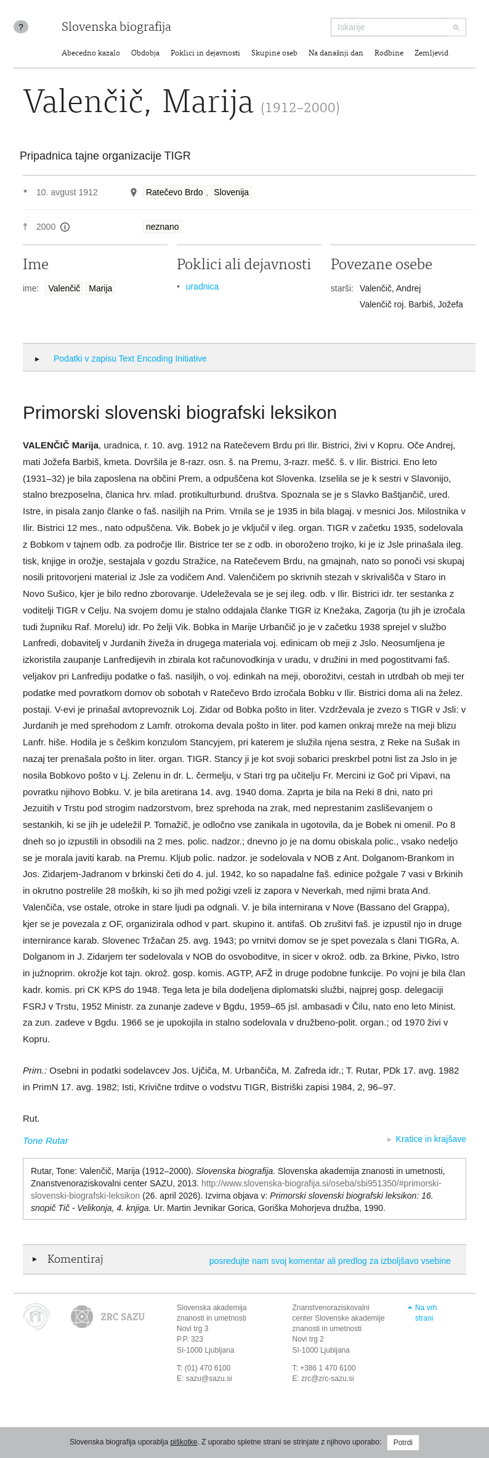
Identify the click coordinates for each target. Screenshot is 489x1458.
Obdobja (145, 54)
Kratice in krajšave (431, 1139)
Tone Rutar (45, 1140)
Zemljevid (431, 54)
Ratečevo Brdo (174, 192)
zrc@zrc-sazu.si (327, 1378)
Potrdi (403, 1442)
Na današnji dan (336, 54)
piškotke (183, 1442)
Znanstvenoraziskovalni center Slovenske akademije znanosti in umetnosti (339, 1318)
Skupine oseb (274, 54)
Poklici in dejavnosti (205, 54)
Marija (100, 288)
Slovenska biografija (116, 28)
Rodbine (388, 54)
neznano (162, 227)
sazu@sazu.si (209, 1378)
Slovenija (231, 192)
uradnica (202, 286)
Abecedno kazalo (91, 54)
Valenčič (64, 288)
